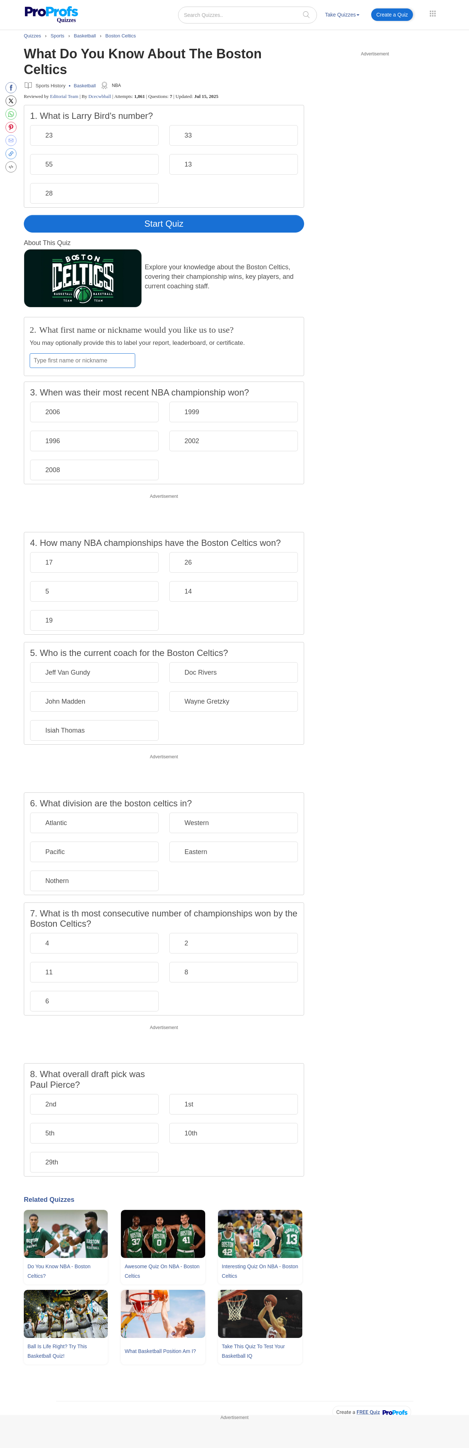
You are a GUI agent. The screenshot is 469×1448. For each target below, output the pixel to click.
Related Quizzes (49, 1199)
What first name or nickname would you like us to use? (136, 330)
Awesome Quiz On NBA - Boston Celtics (162, 1271)
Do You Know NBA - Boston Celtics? (59, 1271)
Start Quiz (164, 224)
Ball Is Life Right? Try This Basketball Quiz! (57, 1351)
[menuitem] (342, 15)
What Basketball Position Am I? (160, 1351)
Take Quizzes (342, 15)
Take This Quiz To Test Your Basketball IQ (253, 1351)
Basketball (85, 85)
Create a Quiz (392, 15)
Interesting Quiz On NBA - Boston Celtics (260, 1271)
